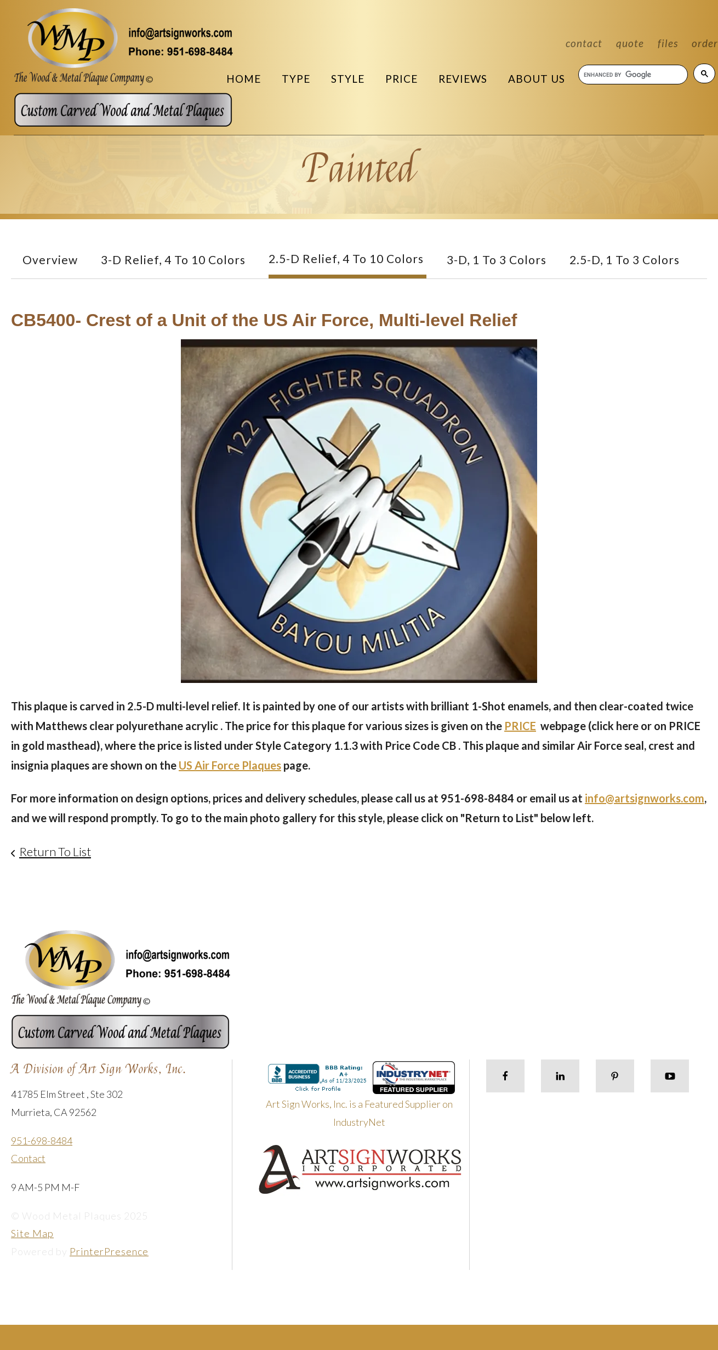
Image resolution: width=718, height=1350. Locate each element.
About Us (536, 78)
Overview (50, 259)
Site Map (32, 1233)
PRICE (520, 725)
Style (347, 78)
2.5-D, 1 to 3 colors (624, 259)
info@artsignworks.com (644, 798)
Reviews (462, 78)
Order (705, 43)
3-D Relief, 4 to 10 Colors (173, 259)
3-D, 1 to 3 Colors (496, 259)
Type (296, 78)
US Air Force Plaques (230, 765)
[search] (632, 74)
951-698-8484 (41, 1141)
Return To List (55, 851)
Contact (584, 43)
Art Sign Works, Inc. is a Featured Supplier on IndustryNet (360, 1098)
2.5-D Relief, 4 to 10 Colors (346, 258)
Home (243, 78)
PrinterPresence (109, 1251)
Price (401, 78)
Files (668, 43)
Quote (630, 43)
